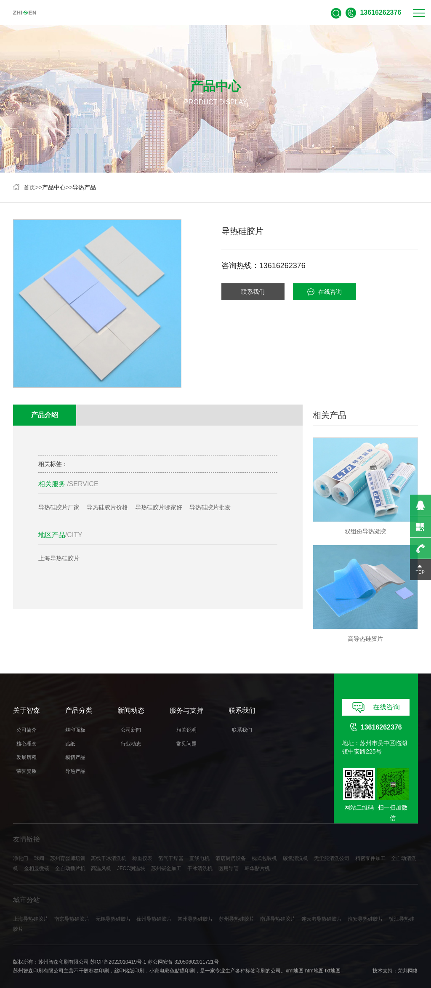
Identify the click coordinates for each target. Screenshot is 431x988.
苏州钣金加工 (166, 868)
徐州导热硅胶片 (154, 919)
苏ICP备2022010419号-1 (118, 962)
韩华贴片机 (257, 868)
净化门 (20, 858)
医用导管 (228, 868)
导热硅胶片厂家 (59, 507)
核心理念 (26, 744)
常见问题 (186, 744)
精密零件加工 (370, 858)
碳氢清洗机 (295, 858)
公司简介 (26, 730)
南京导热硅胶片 (72, 919)
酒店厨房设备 (231, 858)
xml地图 (295, 971)
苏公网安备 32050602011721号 (183, 962)
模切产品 (75, 757)
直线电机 (199, 858)
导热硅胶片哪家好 (158, 507)
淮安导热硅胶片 (365, 919)
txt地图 (333, 971)
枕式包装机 (264, 858)
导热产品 (84, 187)
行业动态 (131, 744)
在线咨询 (324, 292)
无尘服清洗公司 (331, 858)
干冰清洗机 (200, 868)
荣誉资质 (26, 771)
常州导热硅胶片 (195, 919)
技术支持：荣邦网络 (395, 971)
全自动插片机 (70, 868)
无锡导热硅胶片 (113, 919)
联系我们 (253, 291)
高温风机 (101, 868)
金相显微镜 (36, 868)
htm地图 (314, 971)
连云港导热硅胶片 (321, 919)
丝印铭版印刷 (129, 971)
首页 (29, 187)
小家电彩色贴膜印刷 (172, 971)
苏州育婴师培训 (67, 858)
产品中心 (54, 187)
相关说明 (186, 730)
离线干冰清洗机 (108, 858)
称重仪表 (142, 858)
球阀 (39, 858)
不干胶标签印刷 (91, 971)
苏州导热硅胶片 (236, 919)
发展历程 (26, 757)
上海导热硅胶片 (59, 558)
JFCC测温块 (131, 868)
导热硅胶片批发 (210, 507)
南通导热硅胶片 (277, 919)
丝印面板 (75, 730)
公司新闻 (131, 730)
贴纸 (70, 744)
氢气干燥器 (171, 858)
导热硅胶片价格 (107, 507)
